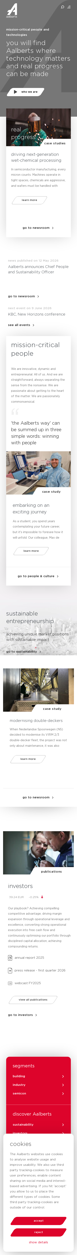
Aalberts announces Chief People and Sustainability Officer (38, 269)
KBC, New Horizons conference (36, 314)
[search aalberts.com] (63, 7)
